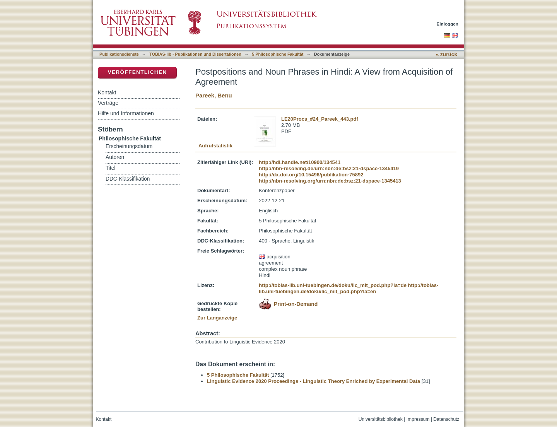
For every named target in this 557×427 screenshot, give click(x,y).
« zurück (446, 54)
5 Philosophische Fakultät (277, 54)
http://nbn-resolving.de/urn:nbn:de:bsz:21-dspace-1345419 (329, 168)
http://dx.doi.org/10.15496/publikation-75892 (311, 175)
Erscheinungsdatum (129, 146)
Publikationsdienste (119, 54)
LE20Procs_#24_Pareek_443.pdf (319, 119)
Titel (110, 168)
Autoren (115, 157)
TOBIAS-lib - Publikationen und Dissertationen (195, 54)
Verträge (108, 103)
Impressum (418, 419)
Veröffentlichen (137, 72)
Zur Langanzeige (217, 318)
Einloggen (448, 23)
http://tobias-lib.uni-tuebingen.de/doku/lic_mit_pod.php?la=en (348, 288)
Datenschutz (446, 419)
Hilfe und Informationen (126, 113)
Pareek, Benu (213, 95)
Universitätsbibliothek (381, 419)
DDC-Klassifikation (128, 179)
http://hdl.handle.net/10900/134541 (299, 162)
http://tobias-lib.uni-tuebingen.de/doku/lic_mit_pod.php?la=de (333, 285)
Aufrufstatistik (215, 146)
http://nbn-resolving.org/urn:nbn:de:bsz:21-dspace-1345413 (330, 181)
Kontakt (107, 92)
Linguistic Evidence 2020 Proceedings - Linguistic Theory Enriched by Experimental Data (313, 381)
